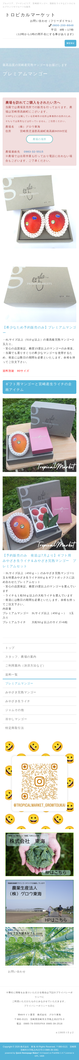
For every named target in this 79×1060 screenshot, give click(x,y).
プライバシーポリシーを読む (39, 1006)
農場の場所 (39, 139)
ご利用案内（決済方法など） (25, 665)
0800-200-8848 (63, 25)
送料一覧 (11, 674)
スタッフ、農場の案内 (20, 656)
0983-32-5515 (33, 151)
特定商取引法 (14, 727)
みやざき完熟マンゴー (20, 692)
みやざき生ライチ (17, 701)
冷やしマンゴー (16, 719)
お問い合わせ (17, 971)
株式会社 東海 (27, 1046)
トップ (10, 647)
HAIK (42, 1056)
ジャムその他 (14, 710)
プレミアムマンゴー (19, 683)
